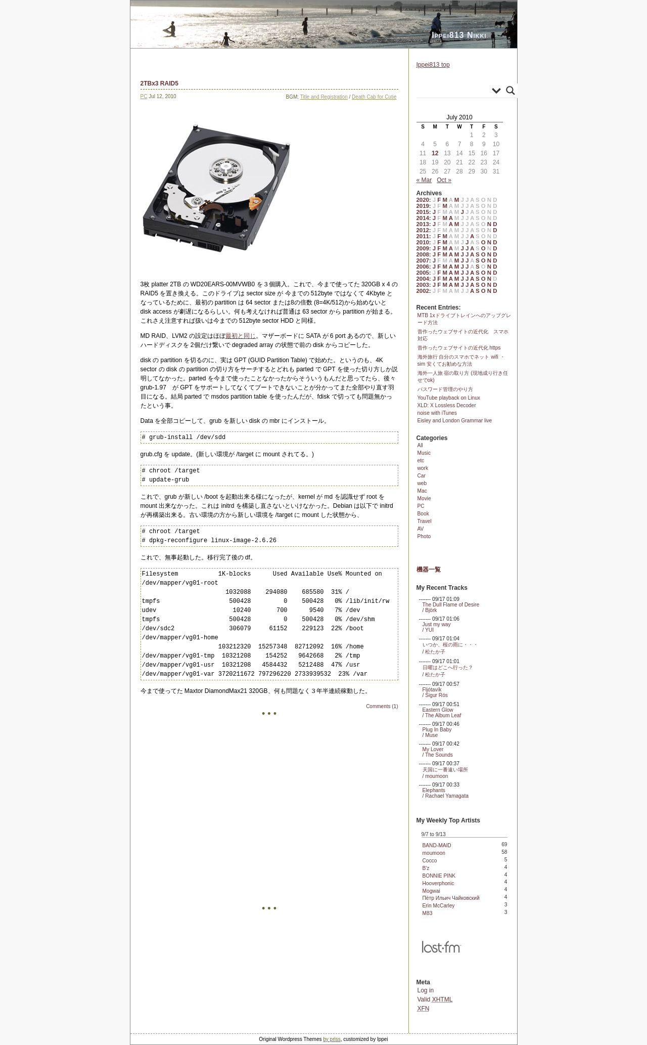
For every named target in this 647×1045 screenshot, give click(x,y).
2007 (423, 260)
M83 (428, 913)
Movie (424, 498)
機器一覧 (429, 569)
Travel (425, 521)
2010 (423, 242)
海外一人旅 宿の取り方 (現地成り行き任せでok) (463, 376)
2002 (423, 291)
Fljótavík (432, 689)
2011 (423, 236)
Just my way (437, 624)
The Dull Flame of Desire (451, 604)
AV (421, 529)
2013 (423, 224)
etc (421, 460)
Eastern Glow (438, 710)
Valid (435, 999)
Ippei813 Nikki (459, 35)
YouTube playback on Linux (449, 398)
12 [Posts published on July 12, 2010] (435, 153)
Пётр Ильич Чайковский (451, 898)
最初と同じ (240, 335)
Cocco (430, 860)
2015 (423, 212)
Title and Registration (324, 97)
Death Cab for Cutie (374, 97)
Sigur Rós (436, 695)
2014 (423, 218)
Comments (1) (382, 706)
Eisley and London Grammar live (455, 420)
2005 (423, 273)
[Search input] (455, 90)
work (423, 468)
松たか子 (435, 652)
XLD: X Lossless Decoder (447, 405)
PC (144, 96)
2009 (423, 248)
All (420, 445)
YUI (429, 630)
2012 (423, 230)
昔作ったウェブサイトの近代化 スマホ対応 (463, 335)
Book (423, 513)
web (422, 483)
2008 (423, 254)
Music (424, 453)
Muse (431, 735)
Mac (422, 491)
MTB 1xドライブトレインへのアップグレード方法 (464, 319)
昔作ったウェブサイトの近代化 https (459, 348)
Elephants (434, 790)
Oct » (444, 180)
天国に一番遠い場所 (445, 769)
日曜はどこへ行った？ (448, 667)
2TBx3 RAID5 (159, 83)
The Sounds (439, 755)
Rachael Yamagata (447, 796)
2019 (423, 206)
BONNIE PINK (439, 876)
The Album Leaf (443, 715)
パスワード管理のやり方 (445, 389)
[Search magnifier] (510, 90)
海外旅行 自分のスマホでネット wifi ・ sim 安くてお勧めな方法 (461, 360)
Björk (431, 610)
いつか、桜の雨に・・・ (450, 644)
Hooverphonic (438, 883)
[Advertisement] (269, 835)
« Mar (424, 180)
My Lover (433, 749)
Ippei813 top (433, 64)
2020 (423, 200)
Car (422, 475)
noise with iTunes (437, 413)
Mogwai (431, 891)
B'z (426, 868)
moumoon (436, 776)
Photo (424, 536)
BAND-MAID (437, 845)
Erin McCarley (439, 905)
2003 (423, 285)
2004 (423, 279)
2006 (423, 267)
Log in (426, 990)
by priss (331, 1039)
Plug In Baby (437, 729)
